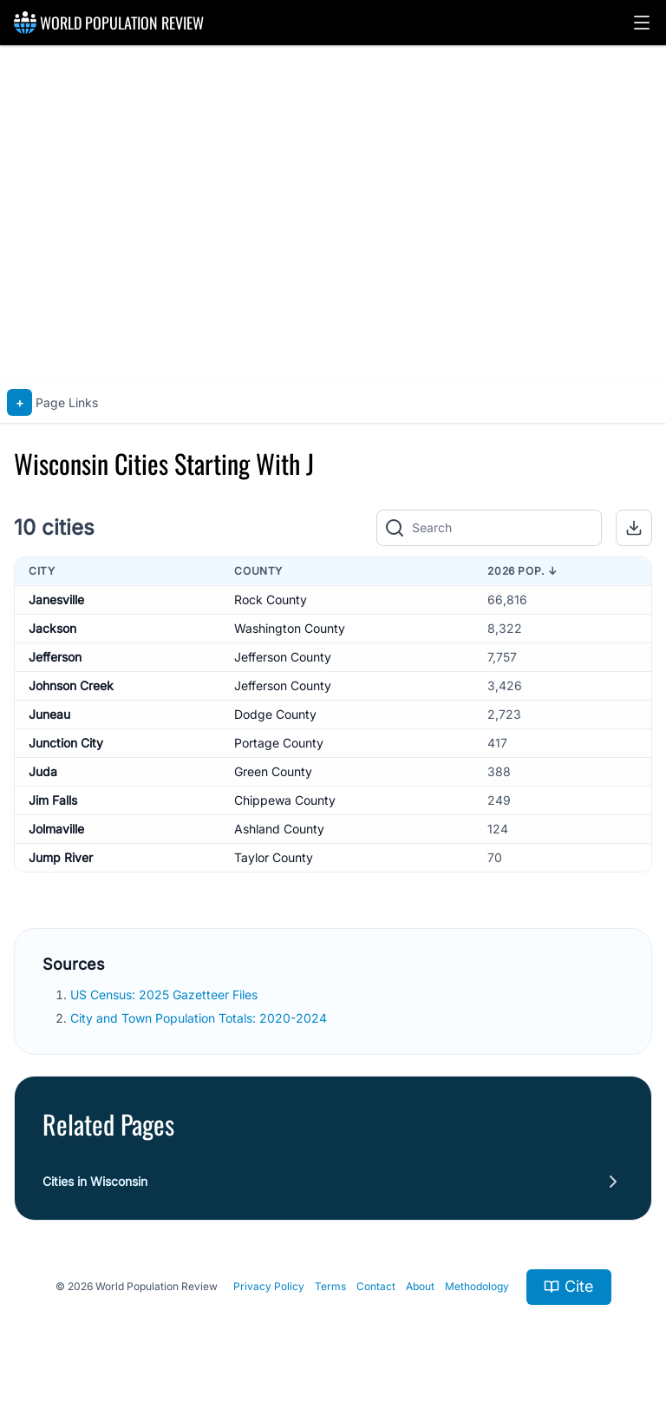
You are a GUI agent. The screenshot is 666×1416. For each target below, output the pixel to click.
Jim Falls (53, 800)
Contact (375, 1286)
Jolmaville (56, 828)
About (420, 1286)
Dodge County (275, 714)
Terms (330, 1286)
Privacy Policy (268, 1286)
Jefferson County (282, 656)
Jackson (52, 628)
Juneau (49, 714)
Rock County (270, 599)
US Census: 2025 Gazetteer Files (165, 994)
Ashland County (279, 828)
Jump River (61, 857)
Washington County (289, 628)
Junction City (66, 742)
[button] (641, 22)
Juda (43, 771)
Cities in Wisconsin (94, 1181)
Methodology (477, 1286)
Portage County (278, 742)
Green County (273, 771)
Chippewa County (285, 800)
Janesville (56, 599)
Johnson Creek (71, 685)
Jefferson (55, 656)
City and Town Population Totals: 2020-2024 (200, 1018)
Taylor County (273, 857)
